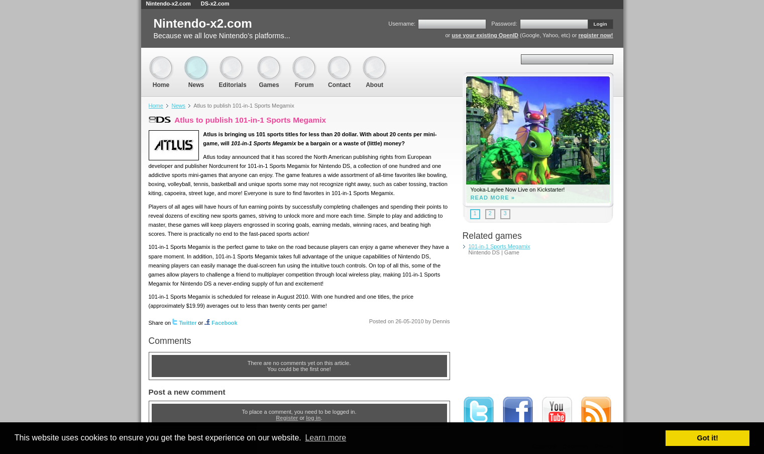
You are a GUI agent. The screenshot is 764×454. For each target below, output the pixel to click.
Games (269, 60)
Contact (339, 60)
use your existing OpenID (485, 35)
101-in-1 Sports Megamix (499, 246)
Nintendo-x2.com (168, 4)
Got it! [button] (707, 438)
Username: (401, 24)
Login (600, 24)
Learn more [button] (325, 437)
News (196, 60)
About (374, 60)
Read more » (493, 198)
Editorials (233, 60)
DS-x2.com (215, 4)
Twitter (184, 323)
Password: (504, 24)
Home (161, 60)
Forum (304, 60)
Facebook (220, 323)
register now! (595, 35)
